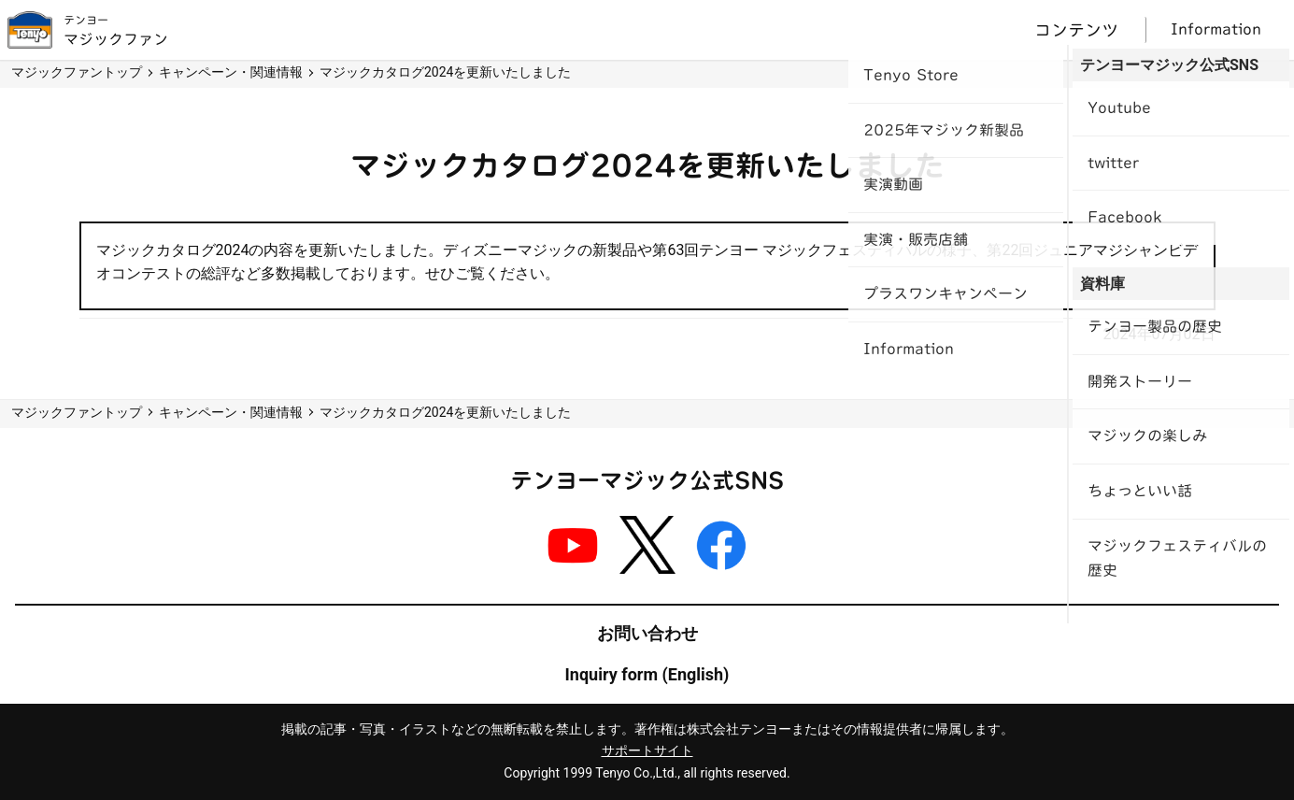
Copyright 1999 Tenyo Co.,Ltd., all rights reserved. (646, 772)
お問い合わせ (647, 633)
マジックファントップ (76, 71)
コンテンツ (1076, 29)
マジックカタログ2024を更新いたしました (445, 71)
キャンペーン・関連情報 (231, 71)
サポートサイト (647, 750)
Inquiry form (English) (647, 674)
